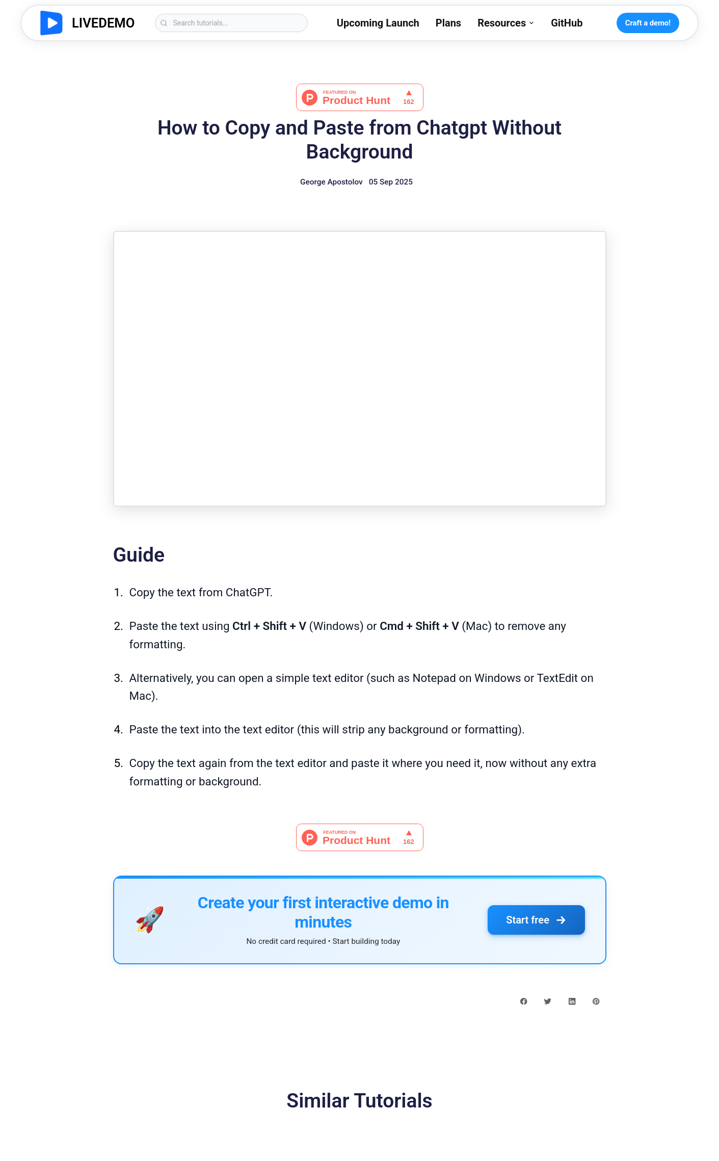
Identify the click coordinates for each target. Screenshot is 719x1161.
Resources (506, 23)
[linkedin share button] (572, 1000)
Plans (448, 23)
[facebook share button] (524, 1000)
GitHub (566, 23)
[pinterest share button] (596, 1000)
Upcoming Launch (378, 23)
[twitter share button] (547, 1000)
